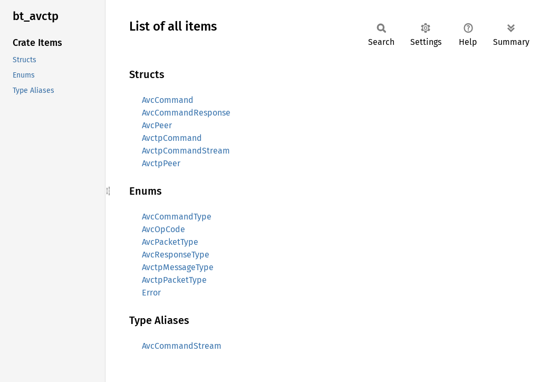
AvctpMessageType (178, 267)
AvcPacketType (170, 242)
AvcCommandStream (181, 346)
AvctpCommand (172, 138)
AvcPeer (157, 125)
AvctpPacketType (174, 280)
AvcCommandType (176, 217)
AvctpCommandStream (186, 151)
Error (151, 293)
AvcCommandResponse (186, 113)
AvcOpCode (163, 229)
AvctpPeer (161, 163)
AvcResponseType (175, 255)
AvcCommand (168, 100)
